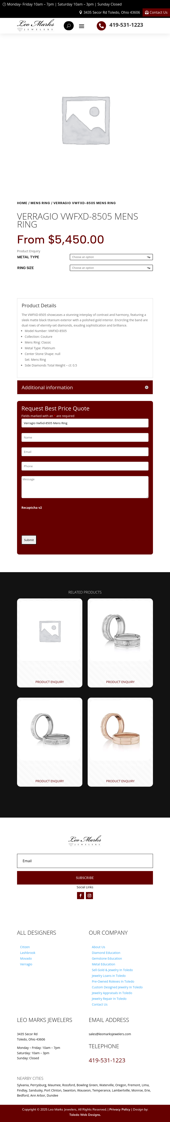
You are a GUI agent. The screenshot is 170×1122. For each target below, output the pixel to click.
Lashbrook (27, 953)
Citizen (25, 947)
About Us (98, 947)
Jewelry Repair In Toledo (109, 999)
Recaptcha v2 (31, 507)
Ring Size (25, 268)
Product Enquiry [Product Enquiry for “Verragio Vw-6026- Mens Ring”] (120, 781)
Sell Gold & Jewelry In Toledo (112, 970)
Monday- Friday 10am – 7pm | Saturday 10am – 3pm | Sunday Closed (64, 4)
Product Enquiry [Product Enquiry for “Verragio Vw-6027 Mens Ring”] (49, 682)
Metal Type (28, 257)
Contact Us (159, 12)
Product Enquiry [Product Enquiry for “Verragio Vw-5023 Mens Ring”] (49, 781)
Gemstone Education (107, 958)
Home (22, 203)
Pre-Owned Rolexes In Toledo (113, 981)
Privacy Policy (119, 1109)
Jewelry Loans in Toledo (109, 976)
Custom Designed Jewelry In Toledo (117, 987)
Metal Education (103, 964)
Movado (26, 958)
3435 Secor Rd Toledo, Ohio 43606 (111, 12)
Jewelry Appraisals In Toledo (112, 993)
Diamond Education (106, 953)
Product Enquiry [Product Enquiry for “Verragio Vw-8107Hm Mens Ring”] (120, 682)
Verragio (26, 964)
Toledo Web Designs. (85, 1115)
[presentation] (55, 521)
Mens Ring (40, 203)
